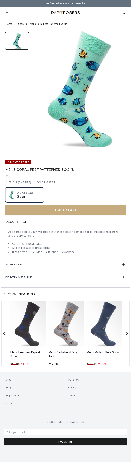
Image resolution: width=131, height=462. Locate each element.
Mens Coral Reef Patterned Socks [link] (48, 23)
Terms (72, 395)
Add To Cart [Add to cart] (42, 210)
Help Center (12, 395)
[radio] (24, 195)
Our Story (73, 379)
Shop (21, 23)
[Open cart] (124, 12)
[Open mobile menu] (7, 12)
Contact (10, 403)
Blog (8, 387)
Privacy (72, 387)
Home (8, 23)
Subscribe (65, 441)
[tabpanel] (80, 88)
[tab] (16, 41)
